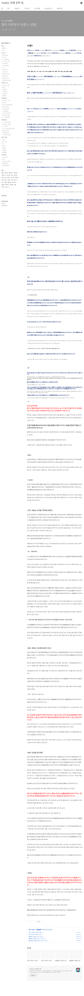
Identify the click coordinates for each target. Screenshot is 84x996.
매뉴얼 (10, 173)
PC (5, 175)
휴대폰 (11, 185)
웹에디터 (59, 8)
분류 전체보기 (6, 43)
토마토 (16, 177)
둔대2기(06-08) (5, 74)
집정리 (3, 185)
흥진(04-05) (5, 76)
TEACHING (5, 157)
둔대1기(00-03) (5, 78)
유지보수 (14, 182)
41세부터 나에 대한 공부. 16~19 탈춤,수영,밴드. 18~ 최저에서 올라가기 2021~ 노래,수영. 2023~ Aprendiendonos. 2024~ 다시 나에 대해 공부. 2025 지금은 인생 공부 (51, 971)
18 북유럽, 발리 (5, 130)
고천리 (8, 177)
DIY (12, 175)
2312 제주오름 (5, 107)
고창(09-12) (5, 72)
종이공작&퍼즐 (5, 165)
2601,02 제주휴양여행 (7, 104)
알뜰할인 (4, 48)
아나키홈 (37, 8)
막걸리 (6, 173)
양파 (3, 175)
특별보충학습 (5, 163)
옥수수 (15, 180)
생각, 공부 (32, 929)
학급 (9, 180)
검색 (78, 3)
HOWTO (5, 83)
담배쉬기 (4, 146)
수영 (12, 180)
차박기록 (4, 102)
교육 (3, 187)
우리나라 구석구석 (6, 100)
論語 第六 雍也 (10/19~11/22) (36, 938)
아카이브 (27, 8)
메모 (3, 50)
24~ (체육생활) (5, 59)
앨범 (6, 182)
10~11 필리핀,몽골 (6, 122)
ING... (3, 46)
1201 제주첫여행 (6, 117)
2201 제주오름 (5, 109)
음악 (3, 144)
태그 (8, 8)
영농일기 (4, 55)
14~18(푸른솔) (5, 65)
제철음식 (4, 150)
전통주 (3, 87)
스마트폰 (15, 173)
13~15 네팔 (4, 126)
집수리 (15, 175)
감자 (3, 180)
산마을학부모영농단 (6, 80)
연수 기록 (4, 141)
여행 (3, 173)
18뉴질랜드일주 (5, 132)
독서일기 (4, 57)
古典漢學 (38, 929)
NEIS (3, 159)
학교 (3, 177)
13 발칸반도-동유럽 (6, 124)
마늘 (15, 185)
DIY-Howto (5, 85)
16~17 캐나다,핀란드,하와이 (8, 128)
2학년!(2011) (5, 70)
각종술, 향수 (5, 91)
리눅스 (6, 187)
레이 (6, 180)
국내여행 (4, 98)
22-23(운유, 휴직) (6, 61)
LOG (3, 53)
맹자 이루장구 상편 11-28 (35, 934)
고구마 (12, 177)
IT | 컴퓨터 (4, 93)
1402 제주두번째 (6, 115)
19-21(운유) (5, 63)
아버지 (7, 185)
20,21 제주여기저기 (6, 113)
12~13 (3, 67)
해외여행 (4, 120)
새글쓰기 (17, 8)
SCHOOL (4, 155)
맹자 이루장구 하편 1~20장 (35, 932)
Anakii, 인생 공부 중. (13, 3)
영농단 (9, 182)
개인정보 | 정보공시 (6, 161)
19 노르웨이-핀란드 (6, 135)
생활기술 (4, 95)
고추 (3, 182)
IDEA (3, 139)
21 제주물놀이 (5, 111)
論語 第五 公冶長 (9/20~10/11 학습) (38, 940)
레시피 (8, 175)
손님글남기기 (48, 8)
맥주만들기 (4, 89)
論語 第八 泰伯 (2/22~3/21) (36, 936)
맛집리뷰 (4, 148)
